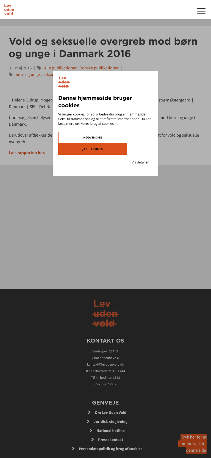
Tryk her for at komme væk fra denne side (192, 443)
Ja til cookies (92, 149)
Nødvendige (92, 137)
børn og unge (28, 74)
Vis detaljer (140, 162)
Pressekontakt (110, 439)
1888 (116, 377)
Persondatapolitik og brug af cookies (111, 448)
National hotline (110, 430)
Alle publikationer (60, 68)
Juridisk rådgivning (110, 421)
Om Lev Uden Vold (110, 412)
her (117, 123)
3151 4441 (119, 371)
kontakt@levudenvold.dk (105, 364)
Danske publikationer (98, 68)
